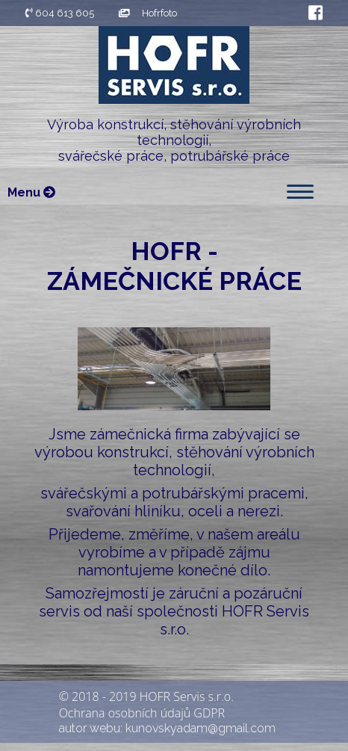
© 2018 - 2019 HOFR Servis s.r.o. (146, 696)
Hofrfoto (148, 13)
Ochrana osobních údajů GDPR (142, 713)
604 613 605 (59, 13)
